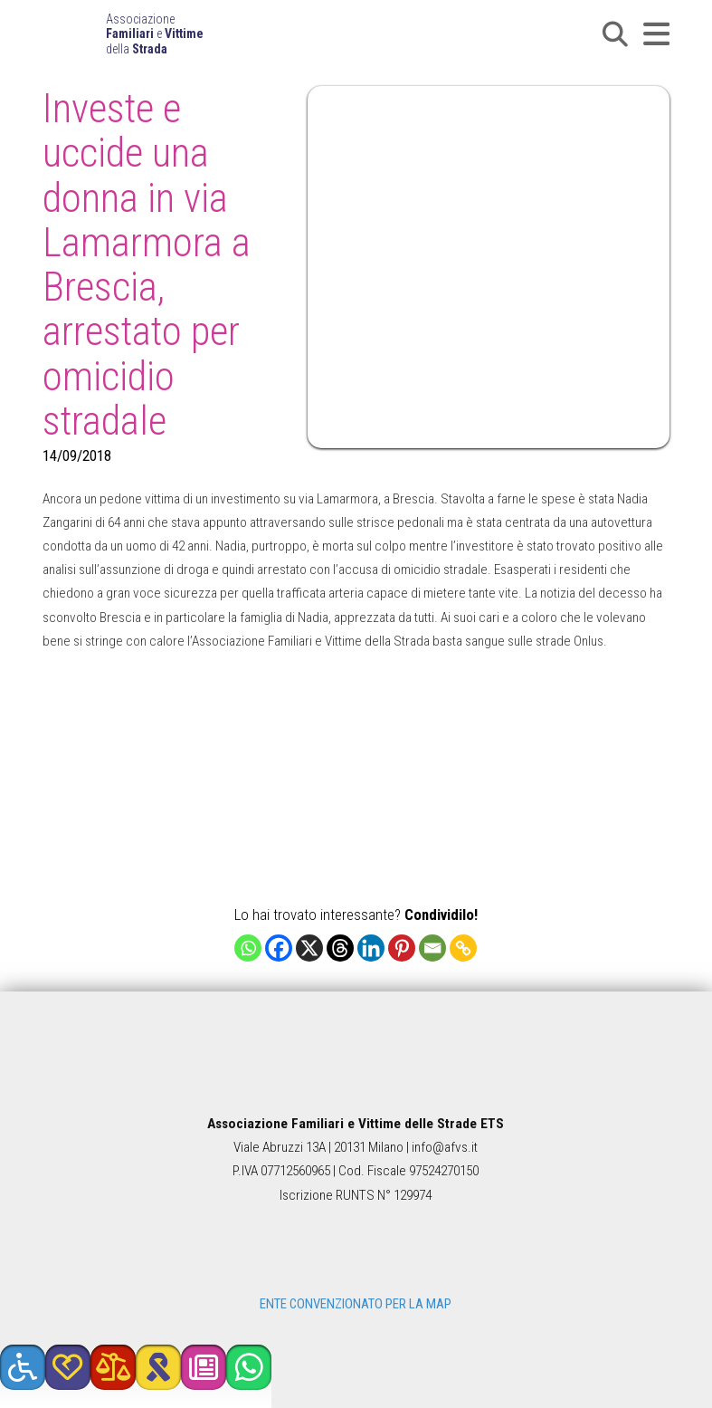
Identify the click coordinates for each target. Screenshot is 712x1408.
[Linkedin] (370, 948)
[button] (615, 34)
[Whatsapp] (247, 948)
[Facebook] (278, 948)
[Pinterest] (401, 948)
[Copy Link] (463, 948)
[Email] (432, 948)
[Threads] (340, 948)
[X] (309, 948)
